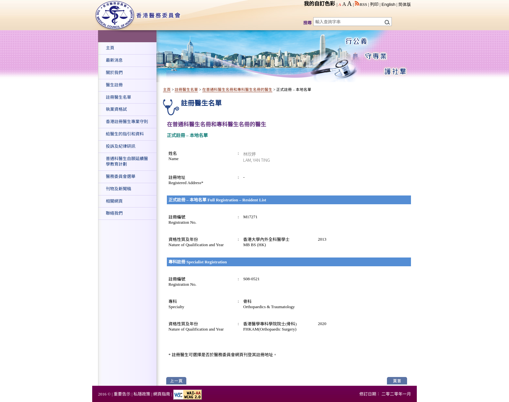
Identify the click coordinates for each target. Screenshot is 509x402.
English (388, 4)
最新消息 (114, 60)
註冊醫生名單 (118, 97)
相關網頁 (114, 201)
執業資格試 (116, 109)
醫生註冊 (114, 84)
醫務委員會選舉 (120, 176)
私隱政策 (141, 394)
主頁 (110, 47)
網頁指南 (161, 394)
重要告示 (122, 394)
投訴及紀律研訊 (120, 146)
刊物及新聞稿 (118, 188)
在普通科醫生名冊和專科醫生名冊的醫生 (237, 90)
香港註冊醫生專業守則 (127, 121)
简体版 (404, 4)
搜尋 (307, 22)
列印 (374, 4)
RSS (361, 4)
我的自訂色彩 (319, 3)
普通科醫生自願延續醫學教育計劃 (127, 161)
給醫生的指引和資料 (125, 134)
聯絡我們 (114, 213)
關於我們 (114, 72)
